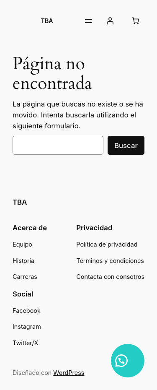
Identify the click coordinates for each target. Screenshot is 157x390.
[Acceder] (110, 21)
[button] (127, 360)
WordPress (68, 372)
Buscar (126, 145)
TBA (47, 20)
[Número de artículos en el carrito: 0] (135, 21)
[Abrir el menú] (88, 21)
